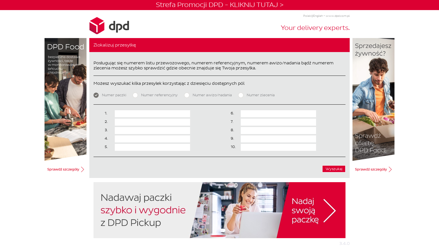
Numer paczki (110, 95)
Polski (307, 16)
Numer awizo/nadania (208, 95)
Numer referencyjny (155, 95)
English (318, 16)
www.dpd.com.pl (338, 16)
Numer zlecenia (256, 95)
